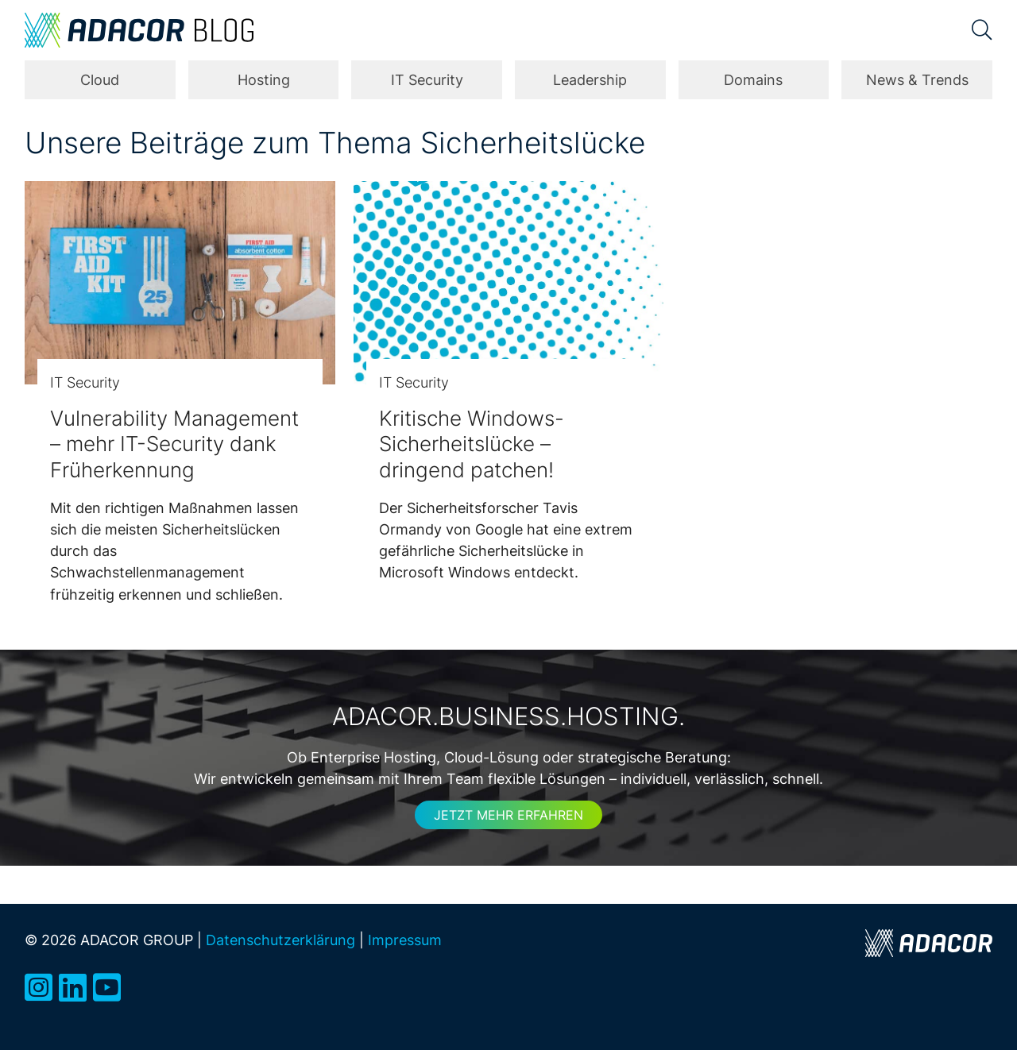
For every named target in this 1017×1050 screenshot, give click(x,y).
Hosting (264, 79)
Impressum (405, 939)
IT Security (427, 79)
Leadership (590, 79)
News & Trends (917, 79)
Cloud (99, 79)
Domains (753, 79)
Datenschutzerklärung (280, 939)
